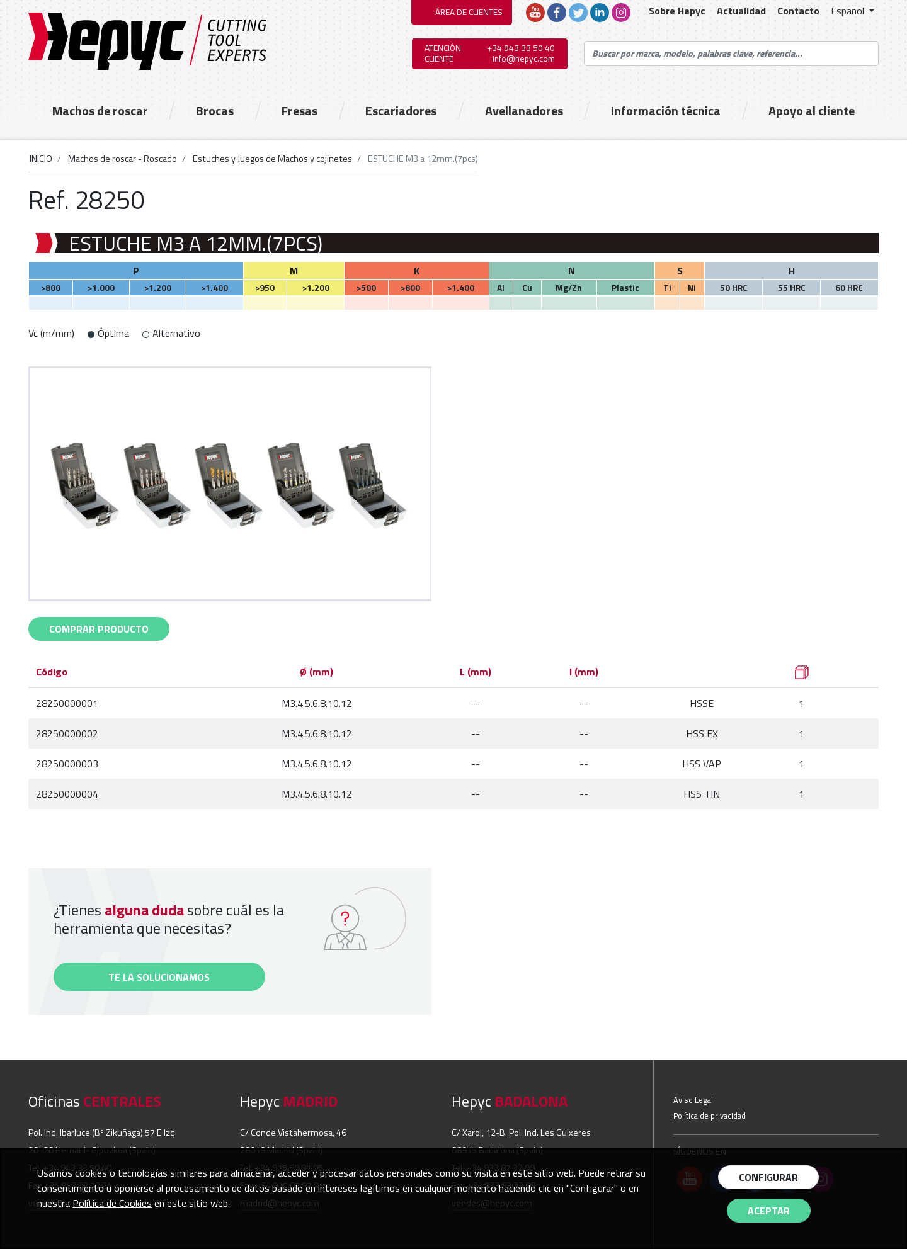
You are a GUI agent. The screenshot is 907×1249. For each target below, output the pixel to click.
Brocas (215, 110)
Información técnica (666, 110)
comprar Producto (99, 628)
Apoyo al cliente (811, 110)
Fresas (299, 110)
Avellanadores (524, 110)
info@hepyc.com (524, 58)
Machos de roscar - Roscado (121, 159)
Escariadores (400, 110)
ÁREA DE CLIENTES (469, 12)
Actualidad (741, 10)
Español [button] (849, 10)
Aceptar (769, 1210)
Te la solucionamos (159, 977)
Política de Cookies (112, 1203)
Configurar (768, 1177)
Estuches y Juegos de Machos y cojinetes (271, 159)
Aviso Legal (693, 1100)
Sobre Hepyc (677, 10)
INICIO (41, 159)
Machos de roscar (100, 110)
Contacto (798, 10)
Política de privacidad (709, 1115)
